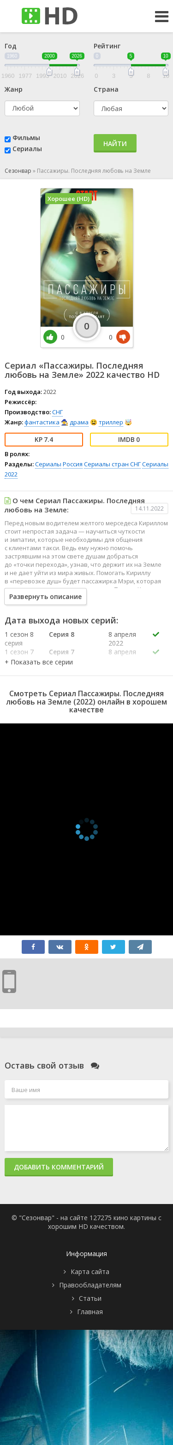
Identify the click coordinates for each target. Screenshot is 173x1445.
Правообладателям (90, 1285)
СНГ (57, 412)
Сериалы (27, 148)
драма (79, 422)
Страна (106, 89)
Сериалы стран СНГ (112, 464)
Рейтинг (107, 45)
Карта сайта (90, 1271)
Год (11, 45)
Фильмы (26, 137)
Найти (115, 143)
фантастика (42, 422)
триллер (111, 422)
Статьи (90, 1298)
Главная (90, 1311)
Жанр (14, 89)
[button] (39, 662)
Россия (73, 464)
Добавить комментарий (59, 1167)
